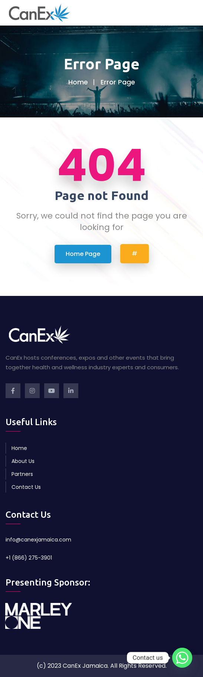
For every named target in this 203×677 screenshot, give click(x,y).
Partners (22, 474)
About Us (23, 461)
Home (78, 82)
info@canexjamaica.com (38, 539)
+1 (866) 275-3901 (29, 557)
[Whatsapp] (182, 658)
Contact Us (26, 487)
